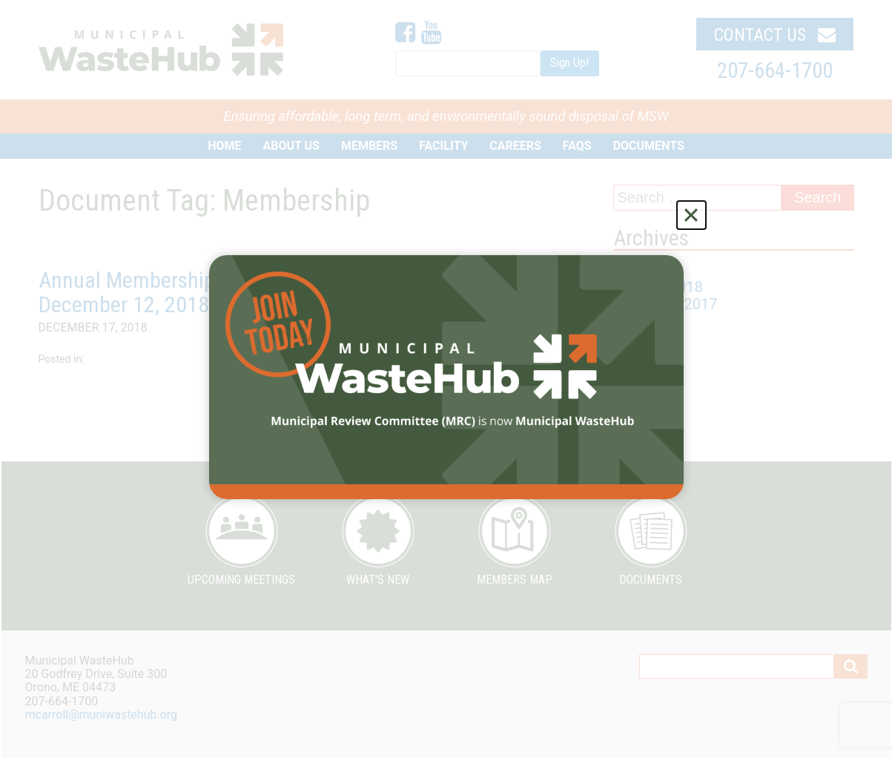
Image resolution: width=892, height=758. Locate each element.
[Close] (691, 215)
